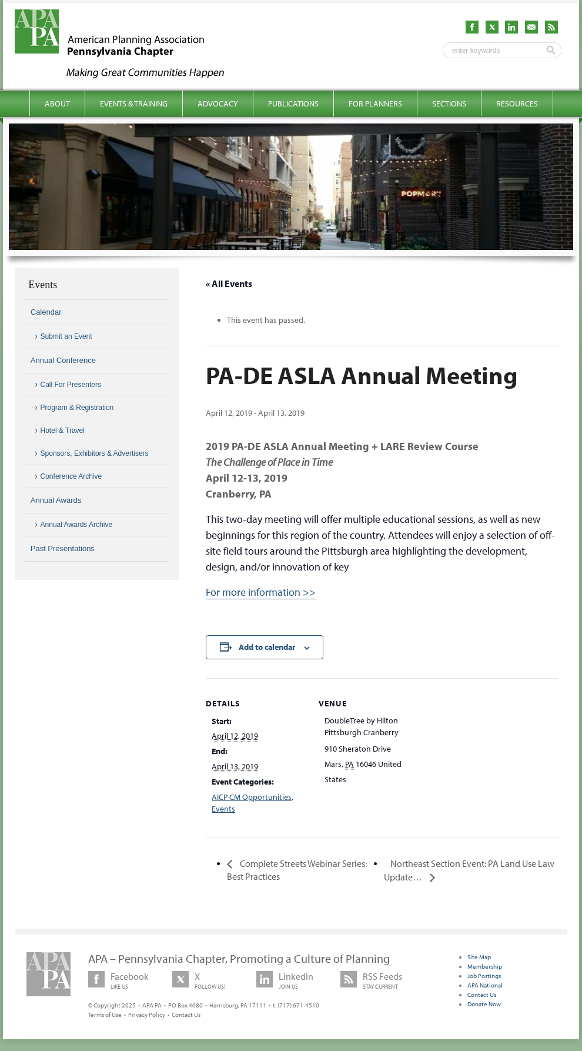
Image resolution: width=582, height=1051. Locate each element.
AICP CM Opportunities (252, 797)
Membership (484, 966)
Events (223, 808)
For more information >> (261, 592)
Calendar (46, 312)
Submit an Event (66, 336)
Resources (517, 103)
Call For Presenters (71, 385)
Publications (293, 103)
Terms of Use (105, 1014)
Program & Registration (77, 407)
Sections (449, 103)
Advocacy (218, 103)
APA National (485, 985)
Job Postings (484, 976)
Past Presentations (63, 548)
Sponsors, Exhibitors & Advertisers (95, 453)
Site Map (479, 957)
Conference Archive (71, 476)
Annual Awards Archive (77, 525)
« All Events (229, 283)
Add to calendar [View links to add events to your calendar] (267, 647)
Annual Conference (63, 360)
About (57, 103)
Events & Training (134, 103)
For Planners (375, 103)
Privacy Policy (146, 1014)
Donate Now (484, 1004)
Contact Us (186, 1014)
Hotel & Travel (63, 430)
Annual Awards (56, 500)
